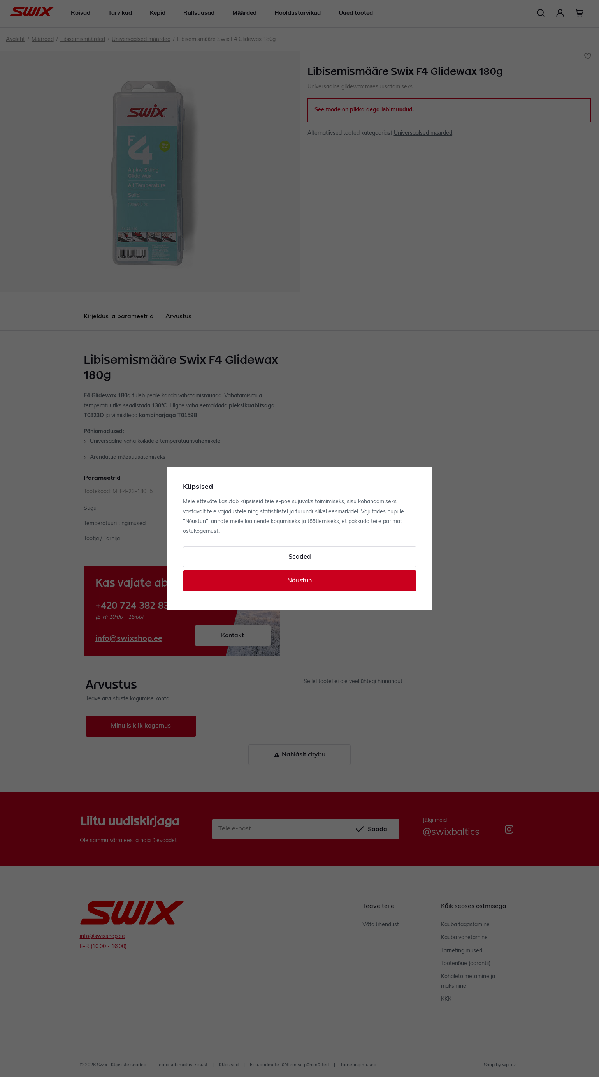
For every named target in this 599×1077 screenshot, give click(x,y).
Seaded (299, 557)
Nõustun (299, 581)
